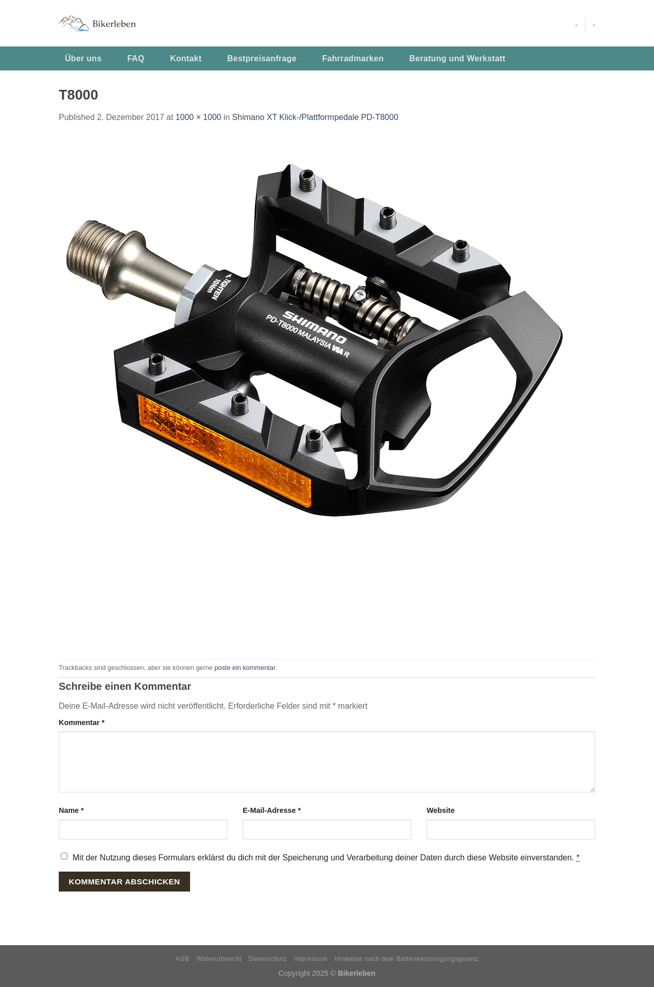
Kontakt (186, 58)
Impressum (311, 958)
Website (441, 810)
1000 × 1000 (198, 117)
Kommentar (82, 722)
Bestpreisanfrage (262, 58)
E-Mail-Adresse (272, 810)
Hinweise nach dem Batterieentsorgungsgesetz (407, 958)
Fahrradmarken (353, 58)
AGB (182, 958)
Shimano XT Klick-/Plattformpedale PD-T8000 (315, 117)
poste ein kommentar (245, 667)
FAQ (136, 58)
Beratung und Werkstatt (457, 58)
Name (71, 810)
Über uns (83, 58)
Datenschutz (268, 958)
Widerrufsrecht (219, 958)
